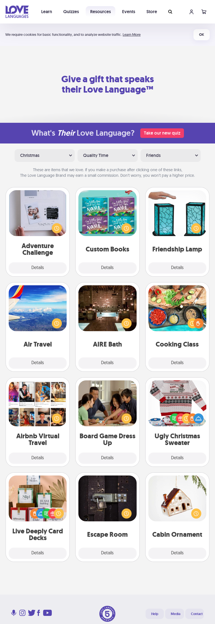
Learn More (132, 34)
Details (37, 268)
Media (175, 614)
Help (154, 614)
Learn (46, 12)
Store (151, 12)
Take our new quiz (162, 133)
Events (128, 12)
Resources (100, 12)
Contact (197, 614)
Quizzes (71, 12)
